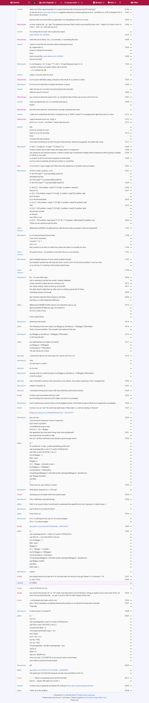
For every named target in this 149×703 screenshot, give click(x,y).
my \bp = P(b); (35, 640)
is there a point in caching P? (40, 611)
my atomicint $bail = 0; (38, 628)
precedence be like (36, 177)
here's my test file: (46, 56)
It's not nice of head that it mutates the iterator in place (50, 84)
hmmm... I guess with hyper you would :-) (45, 681)
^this (31, 361)
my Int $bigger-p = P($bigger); (40, 552)
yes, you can (34, 418)
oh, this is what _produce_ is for (41, 171)
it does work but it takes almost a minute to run (47, 283)
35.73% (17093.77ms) (38, 311)
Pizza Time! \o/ (35, 514)
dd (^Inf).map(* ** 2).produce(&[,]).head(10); (46, 180)
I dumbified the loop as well (40, 427)
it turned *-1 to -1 (36, 241)
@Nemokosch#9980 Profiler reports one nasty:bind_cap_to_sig (53, 305)
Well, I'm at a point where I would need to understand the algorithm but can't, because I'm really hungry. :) (68, 504)
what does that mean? (38, 322)
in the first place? (36, 376)
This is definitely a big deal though (42, 499)
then (31, 205)
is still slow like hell (37, 337)
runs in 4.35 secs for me (38, 588)
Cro (64, 695)
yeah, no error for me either (39, 133)
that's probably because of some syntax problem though (50, 259)
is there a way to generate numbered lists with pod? (61, 686)
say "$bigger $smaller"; (38, 476)
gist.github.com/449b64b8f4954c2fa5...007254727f (54, 413)
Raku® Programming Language (83, 695)
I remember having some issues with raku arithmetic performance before (56, 391)
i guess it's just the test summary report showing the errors (51, 44)
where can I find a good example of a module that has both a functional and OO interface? (62, 9)
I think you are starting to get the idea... (44, 223)
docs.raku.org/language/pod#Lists (80, 686)
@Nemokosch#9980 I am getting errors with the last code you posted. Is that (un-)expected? (63, 228)
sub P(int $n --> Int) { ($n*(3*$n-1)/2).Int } (45, 537)
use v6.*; (33, 619)
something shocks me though (40, 292)
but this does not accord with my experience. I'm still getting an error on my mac (59, 20)
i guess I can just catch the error (41, 75)
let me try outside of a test (39, 130)
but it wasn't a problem (38, 424)
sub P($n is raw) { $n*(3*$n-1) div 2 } (43, 452)
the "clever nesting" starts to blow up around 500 (47, 286)
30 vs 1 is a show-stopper (39, 522)
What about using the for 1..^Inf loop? (43, 490)
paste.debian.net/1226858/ (40, 35)
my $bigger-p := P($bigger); (39, 467)
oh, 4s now (33, 368)
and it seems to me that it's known (42, 509)
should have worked (37, 211)
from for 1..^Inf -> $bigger (39, 429)
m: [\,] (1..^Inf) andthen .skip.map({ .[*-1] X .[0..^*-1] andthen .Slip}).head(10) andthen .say (62, 220)
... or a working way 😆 (38, 70)
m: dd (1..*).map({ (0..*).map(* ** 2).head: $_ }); (47, 147)
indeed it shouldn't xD (37, 386)
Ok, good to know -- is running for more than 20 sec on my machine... (55, 252)
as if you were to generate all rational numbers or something (52, 161)
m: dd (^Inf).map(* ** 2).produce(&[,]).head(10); (47, 183)
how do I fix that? (36, 59)
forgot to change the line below (41, 50)
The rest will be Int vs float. (39, 351)
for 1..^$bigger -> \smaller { (39, 549)
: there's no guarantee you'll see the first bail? (48, 678)
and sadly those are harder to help (42, 435)
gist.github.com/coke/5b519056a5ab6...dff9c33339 (49, 526)
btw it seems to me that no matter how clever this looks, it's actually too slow (58, 247)
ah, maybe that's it (36, 47)
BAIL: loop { (34, 458)
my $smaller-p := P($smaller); (40, 470)
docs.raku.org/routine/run (49, 12)
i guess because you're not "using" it (43, 119)
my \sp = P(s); (35, 643)
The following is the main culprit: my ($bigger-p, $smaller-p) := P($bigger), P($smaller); (61, 326)
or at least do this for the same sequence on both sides (50, 158)
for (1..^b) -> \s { (35, 637)
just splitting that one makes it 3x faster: (44, 342)
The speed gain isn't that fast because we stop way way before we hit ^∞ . (57, 673)
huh (31, 127)
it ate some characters (38, 238)
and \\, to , (33, 244)
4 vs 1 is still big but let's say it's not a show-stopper (48, 519)
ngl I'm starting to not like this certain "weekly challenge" (50, 280)
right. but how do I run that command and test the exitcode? (51, 89)
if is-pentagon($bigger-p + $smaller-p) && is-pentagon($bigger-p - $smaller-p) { (58, 473)
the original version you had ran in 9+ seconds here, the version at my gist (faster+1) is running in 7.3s (67, 576)
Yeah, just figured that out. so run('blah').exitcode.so (49, 102)
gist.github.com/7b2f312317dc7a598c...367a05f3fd (49, 670)
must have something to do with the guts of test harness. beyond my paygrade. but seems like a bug (66, 142)
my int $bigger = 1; (36, 455)
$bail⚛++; (33, 652)
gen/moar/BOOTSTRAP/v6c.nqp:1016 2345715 (47, 308)
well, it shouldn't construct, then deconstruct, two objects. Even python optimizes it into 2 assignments (67, 381)
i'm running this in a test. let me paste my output (47, 32)
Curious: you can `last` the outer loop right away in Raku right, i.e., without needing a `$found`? (64, 408)
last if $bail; (34, 634)
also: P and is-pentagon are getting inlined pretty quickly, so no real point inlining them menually (65, 603)
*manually (33, 606)
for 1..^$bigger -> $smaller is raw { (42, 464)
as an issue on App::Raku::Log (95, 698)
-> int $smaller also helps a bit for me (43, 600)
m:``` (31, 443)
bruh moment (35, 196)
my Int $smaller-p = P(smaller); (41, 555)
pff (31, 665)
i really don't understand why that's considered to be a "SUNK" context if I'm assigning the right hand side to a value (72, 114)
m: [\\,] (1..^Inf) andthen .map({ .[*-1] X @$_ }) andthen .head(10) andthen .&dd (58, 202)
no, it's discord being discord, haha (42, 235)
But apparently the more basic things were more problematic (52, 432)
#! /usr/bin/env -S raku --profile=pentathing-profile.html (50, 446)
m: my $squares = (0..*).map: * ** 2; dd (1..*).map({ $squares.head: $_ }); (56, 64)
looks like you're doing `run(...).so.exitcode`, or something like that (54, 40)
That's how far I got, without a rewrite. (43, 485)
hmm (31, 53)
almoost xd (34, 190)
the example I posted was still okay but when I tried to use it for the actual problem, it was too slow (66, 262)
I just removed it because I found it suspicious (46, 421)
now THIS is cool (36, 217)
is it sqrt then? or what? (38, 364)
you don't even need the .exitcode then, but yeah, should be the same (55, 110)
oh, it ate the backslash (38, 199)
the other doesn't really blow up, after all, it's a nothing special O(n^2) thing (57, 289)
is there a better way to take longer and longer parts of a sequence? (54, 150)
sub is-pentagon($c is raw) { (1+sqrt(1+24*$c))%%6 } (49, 449)
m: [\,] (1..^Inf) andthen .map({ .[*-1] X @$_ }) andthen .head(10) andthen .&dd (58, 208)
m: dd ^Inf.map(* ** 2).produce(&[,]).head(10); (46, 174)
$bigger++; (33, 461)
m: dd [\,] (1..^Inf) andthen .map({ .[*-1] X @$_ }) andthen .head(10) (54, 187)
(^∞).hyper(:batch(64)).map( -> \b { (42, 631)
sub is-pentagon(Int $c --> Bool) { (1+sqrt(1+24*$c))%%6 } (51, 534)
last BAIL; (33, 479)
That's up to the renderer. (39, 691)
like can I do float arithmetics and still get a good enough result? (53, 438)
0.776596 (33, 583)
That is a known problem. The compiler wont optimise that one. (53, 329)
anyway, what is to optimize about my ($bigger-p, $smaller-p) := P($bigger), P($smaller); (62, 373)
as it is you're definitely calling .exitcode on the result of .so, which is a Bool (57, 80)
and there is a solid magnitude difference (45, 300)
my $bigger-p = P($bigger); (39, 345)
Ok (31, 270)
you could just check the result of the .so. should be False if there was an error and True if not (64, 97)
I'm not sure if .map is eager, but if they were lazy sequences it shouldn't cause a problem (62, 166)
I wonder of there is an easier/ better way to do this (48, 67)
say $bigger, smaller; (37, 561)
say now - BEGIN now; (38, 655)
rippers (32, 572)
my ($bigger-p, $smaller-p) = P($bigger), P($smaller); (49, 334)
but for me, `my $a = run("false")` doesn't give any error (49, 122)
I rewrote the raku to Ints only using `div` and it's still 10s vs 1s (52, 356)
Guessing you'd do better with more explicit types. (48, 495)
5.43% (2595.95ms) (37, 317)
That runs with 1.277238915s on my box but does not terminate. (53, 658)
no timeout (34, 214)
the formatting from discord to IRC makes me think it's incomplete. (54, 398)
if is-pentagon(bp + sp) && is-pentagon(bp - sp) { (47, 646)
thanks (32, 105)
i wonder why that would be (40, 139)
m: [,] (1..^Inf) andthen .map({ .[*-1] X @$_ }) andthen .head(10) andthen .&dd (57, 193)
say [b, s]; (33, 649)
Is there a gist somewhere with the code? (45, 395)
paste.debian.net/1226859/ (53, 56)
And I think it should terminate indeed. (43, 661)
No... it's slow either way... (39, 277)
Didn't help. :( (34, 567)
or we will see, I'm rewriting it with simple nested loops (49, 265)
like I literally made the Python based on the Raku (48, 297)
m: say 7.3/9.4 (35, 579)
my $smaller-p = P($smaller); (40, 348)
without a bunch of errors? (39, 92)
